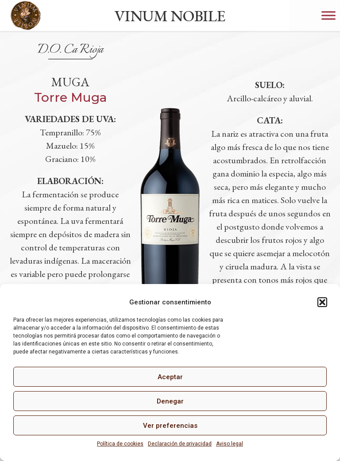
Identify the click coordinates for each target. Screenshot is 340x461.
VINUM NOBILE (170, 16)
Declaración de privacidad (180, 444)
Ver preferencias (170, 426)
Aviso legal (229, 444)
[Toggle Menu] (328, 15)
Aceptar (170, 377)
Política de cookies (120, 444)
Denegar (170, 401)
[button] (322, 302)
